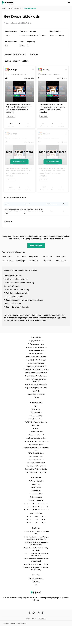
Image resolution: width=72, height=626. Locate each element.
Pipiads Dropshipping (36, 444)
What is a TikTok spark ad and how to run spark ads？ (36, 560)
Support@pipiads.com (36, 578)
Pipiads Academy (36, 497)
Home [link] (4, 8)
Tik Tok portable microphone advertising (19, 283)
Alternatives (36, 425)
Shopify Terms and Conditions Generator (36, 380)
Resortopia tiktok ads (63, 261)
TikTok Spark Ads (36, 412)
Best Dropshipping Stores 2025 (36, 438)
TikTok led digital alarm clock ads (16, 307)
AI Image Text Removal (36, 435)
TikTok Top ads (36, 487)
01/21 (29, 520)
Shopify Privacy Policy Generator (36, 373)
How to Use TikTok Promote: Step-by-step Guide (36, 549)
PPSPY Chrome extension (36, 394)
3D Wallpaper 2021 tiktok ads (22, 261)
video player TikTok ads (12, 276)
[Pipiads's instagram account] (42, 612)
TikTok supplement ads (12, 303)
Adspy (36, 406)
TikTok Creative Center (36, 419)
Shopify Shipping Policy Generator (36, 388)
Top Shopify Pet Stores (36, 459)
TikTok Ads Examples (36, 481)
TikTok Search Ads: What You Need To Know (36, 533)
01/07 (43, 523)
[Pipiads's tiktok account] (38, 612)
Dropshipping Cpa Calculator (36, 360)
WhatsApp (36, 582)
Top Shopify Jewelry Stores (36, 463)
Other (47, 510)
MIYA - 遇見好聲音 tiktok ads (49, 261)
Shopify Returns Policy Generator (36, 385)
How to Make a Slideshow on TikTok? (36, 564)
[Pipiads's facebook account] (29, 612)
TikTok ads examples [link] (15, 8)
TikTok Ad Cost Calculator (36, 363)
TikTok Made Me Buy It (36, 453)
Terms (33, 618)
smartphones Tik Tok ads (13, 297)
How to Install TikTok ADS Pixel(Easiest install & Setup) (36, 569)
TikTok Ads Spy (36, 409)
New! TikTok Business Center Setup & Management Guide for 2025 (36, 538)
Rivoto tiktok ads (49, 256)
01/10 (43, 520)
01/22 (43, 516)
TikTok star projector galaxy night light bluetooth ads (23, 300)
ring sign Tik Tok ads (11, 286)
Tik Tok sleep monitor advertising (16, 293)
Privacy (28, 618)
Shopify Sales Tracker (36, 341)
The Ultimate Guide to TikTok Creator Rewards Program (36, 544)
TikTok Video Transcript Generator (36, 422)
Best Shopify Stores (35, 456)
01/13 (36, 520)
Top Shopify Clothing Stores (36, 466)
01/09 (29, 523)
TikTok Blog (36, 484)
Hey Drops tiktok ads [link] (30, 8)
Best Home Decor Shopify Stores (36, 472)
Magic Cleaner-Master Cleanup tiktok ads (22, 256)
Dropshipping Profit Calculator (36, 366)
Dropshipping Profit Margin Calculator (35, 369)
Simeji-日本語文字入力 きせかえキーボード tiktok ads (9, 256)
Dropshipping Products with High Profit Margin (36, 449)
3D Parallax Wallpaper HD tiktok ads (36, 261)
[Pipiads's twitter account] (33, 612)
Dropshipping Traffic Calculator (36, 357)
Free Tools (36, 391)
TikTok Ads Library (36, 416)
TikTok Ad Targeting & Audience (36, 347)
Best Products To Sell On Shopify (36, 469)
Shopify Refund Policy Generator (36, 376)
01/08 (36, 523)
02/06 (36, 516)
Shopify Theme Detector (36, 350)
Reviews (36, 428)
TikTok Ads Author (36, 494)
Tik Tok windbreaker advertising (15, 279)
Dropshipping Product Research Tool (36, 441)
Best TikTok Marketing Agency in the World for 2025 (36, 554)
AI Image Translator (35, 432)
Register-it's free (19, 162)
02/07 (29, 516)
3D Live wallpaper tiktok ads (9, 261)
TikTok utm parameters (36, 344)
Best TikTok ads (36, 491)
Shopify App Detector (36, 353)
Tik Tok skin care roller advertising (16, 290)
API (36, 585)
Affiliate (36, 397)
